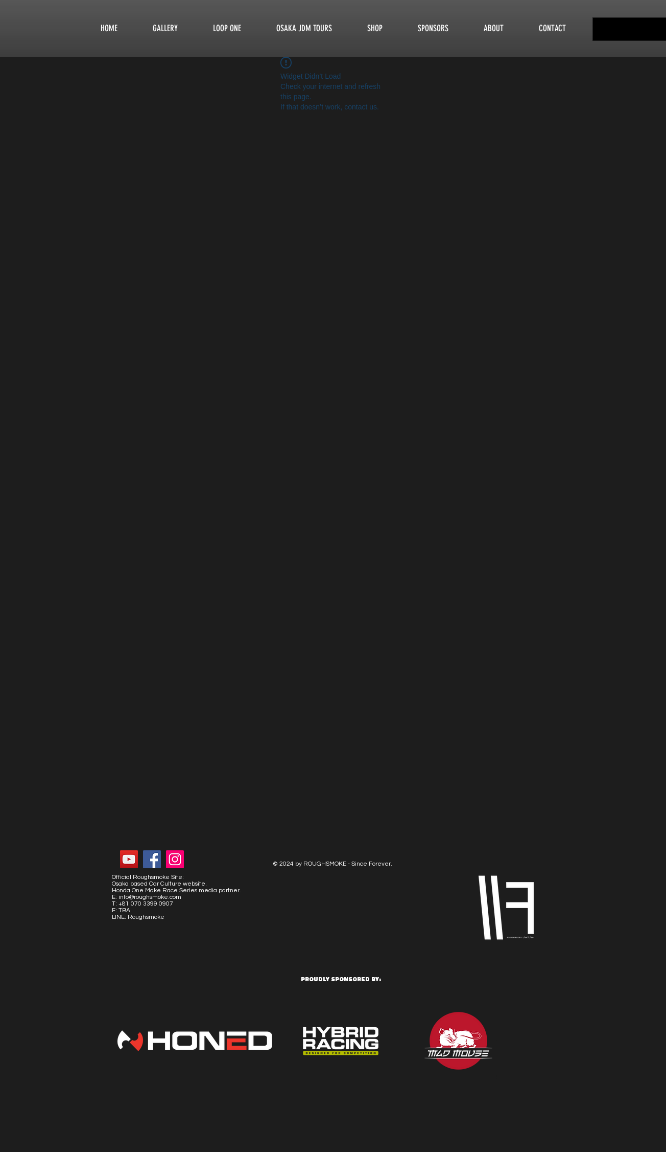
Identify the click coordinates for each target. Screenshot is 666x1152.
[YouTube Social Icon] (129, 859)
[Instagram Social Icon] (175, 859)
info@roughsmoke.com (149, 897)
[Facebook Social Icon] (152, 859)
